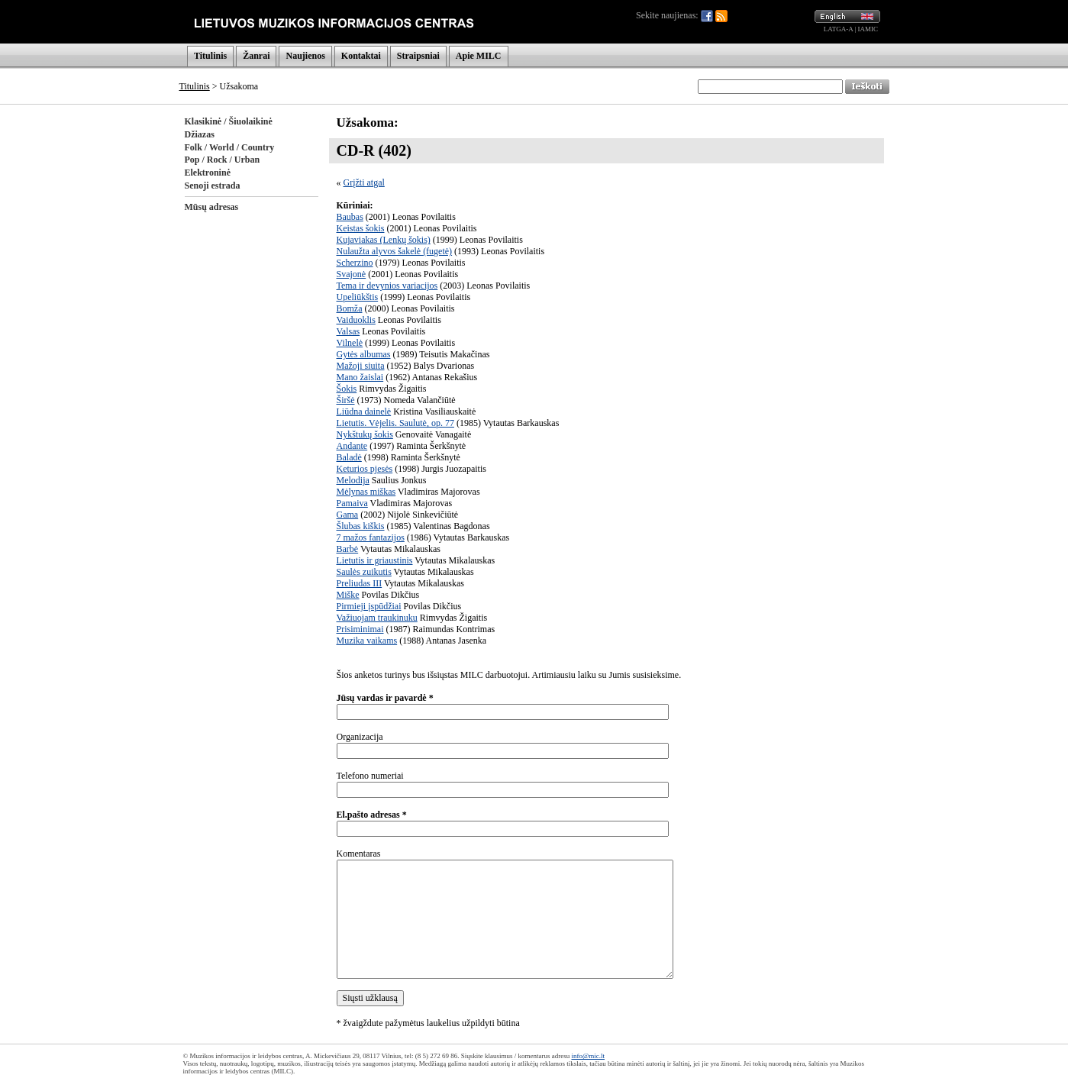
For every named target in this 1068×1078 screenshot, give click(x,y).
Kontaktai (361, 55)
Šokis (347, 388)
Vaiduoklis (356, 320)
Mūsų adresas (212, 207)
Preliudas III (359, 583)
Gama (348, 514)
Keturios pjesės (365, 468)
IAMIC (868, 29)
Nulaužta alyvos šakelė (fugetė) (395, 251)
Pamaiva (352, 503)
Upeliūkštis (358, 297)
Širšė (346, 400)
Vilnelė (350, 342)
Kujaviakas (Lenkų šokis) (384, 239)
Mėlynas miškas (366, 491)
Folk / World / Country (230, 147)
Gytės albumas (364, 354)
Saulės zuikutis (364, 571)
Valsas (348, 331)
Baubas (350, 216)
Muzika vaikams (367, 640)
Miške (348, 594)
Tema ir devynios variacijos (387, 285)
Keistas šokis (361, 228)
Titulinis (210, 55)
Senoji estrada (212, 185)
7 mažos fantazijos (371, 537)
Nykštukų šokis (365, 434)
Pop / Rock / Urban (222, 159)
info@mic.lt (588, 1056)
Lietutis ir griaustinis (375, 560)
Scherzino (355, 262)
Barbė (348, 549)
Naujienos (305, 55)
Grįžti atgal (364, 182)
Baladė (349, 457)
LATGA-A (838, 29)
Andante (352, 446)
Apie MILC (479, 55)
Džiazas (200, 134)
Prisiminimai (360, 629)
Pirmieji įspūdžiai (369, 606)
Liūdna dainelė (364, 411)
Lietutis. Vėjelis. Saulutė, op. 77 (395, 423)
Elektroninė (208, 172)
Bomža (350, 308)
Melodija (353, 480)
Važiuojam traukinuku (377, 617)
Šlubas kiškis (361, 526)
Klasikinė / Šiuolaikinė (229, 121)
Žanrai (256, 55)
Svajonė (351, 274)
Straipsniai (418, 55)
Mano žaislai (360, 377)
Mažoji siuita (361, 365)
